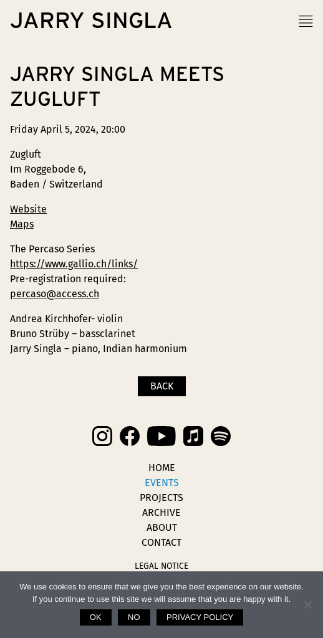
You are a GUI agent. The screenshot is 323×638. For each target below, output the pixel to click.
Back (161, 386)
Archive (161, 512)
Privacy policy (199, 617)
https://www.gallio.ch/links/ (74, 264)
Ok (96, 617)
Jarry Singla (91, 21)
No (134, 617)
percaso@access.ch (54, 294)
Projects (161, 497)
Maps (22, 224)
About (162, 527)
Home (161, 468)
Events (162, 482)
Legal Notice (161, 566)
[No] (307, 604)
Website (28, 209)
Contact (161, 542)
